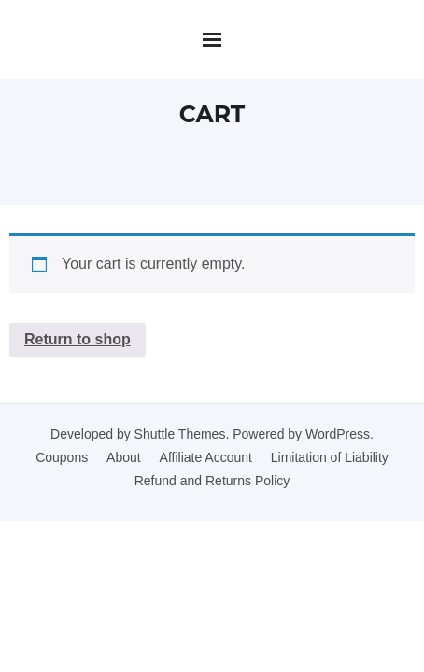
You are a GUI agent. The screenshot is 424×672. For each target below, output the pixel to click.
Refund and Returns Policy (212, 480)
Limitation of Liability (330, 457)
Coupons (61, 457)
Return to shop (77, 339)
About (123, 457)
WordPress (337, 434)
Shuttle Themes (180, 434)
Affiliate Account (206, 457)
